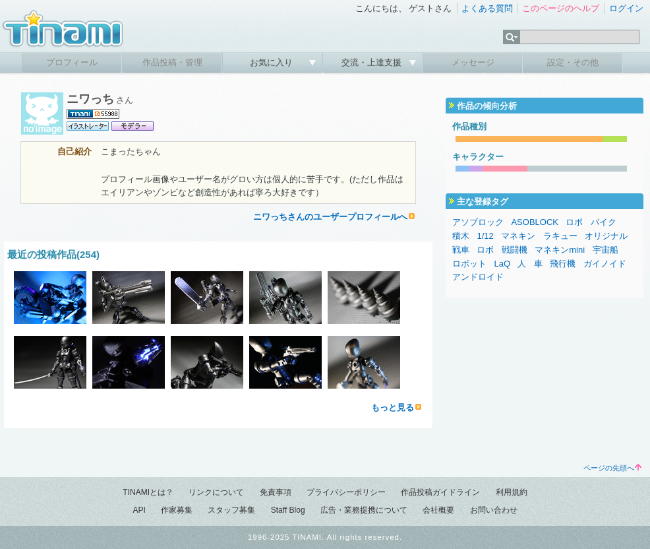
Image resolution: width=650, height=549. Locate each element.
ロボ (485, 250)
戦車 (460, 250)
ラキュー (560, 236)
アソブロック (478, 222)
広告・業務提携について (363, 510)
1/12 (485, 236)
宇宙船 (605, 250)
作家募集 (176, 510)
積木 (460, 236)
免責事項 (275, 492)
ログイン (626, 8)
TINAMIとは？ (148, 492)
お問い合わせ (493, 510)
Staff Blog (288, 510)
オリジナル (606, 236)
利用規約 (511, 492)
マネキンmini (560, 250)
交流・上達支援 (372, 62)
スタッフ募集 (231, 510)
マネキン (518, 236)
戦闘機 (514, 250)
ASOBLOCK (534, 222)
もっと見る (392, 407)
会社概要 (438, 510)
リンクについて (216, 492)
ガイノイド (604, 264)
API (139, 510)
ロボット (469, 264)
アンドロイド (478, 277)
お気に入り (272, 62)
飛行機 (563, 264)
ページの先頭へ (612, 468)
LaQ (502, 264)
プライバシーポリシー (346, 492)
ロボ (574, 222)
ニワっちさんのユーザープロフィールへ (330, 217)
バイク (603, 222)
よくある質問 (487, 8)
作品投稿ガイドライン (440, 492)
